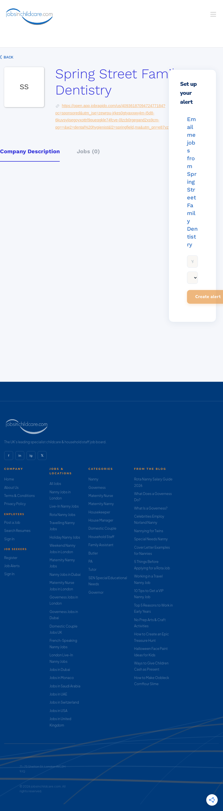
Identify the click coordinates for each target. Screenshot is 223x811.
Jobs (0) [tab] (88, 151)
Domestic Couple (102, 528)
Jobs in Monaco (61, 678)
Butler (93, 553)
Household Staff (101, 537)
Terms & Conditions (19, 496)
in (19, 455)
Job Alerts (12, 566)
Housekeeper (99, 512)
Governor (96, 592)
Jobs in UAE (58, 694)
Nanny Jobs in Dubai (64, 574)
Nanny (93, 479)
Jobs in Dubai (59, 670)
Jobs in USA (58, 711)
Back (8, 57)
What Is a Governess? (151, 508)
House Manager (100, 520)
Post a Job (12, 522)
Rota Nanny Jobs (62, 515)
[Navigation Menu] (213, 14)
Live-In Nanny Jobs (64, 506)
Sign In (9, 539)
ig (31, 455)
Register (10, 558)
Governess (97, 487)
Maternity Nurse (100, 496)
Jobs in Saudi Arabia (64, 686)
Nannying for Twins (148, 531)
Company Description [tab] (30, 151)
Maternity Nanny (101, 504)
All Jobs (55, 484)
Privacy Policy (15, 504)
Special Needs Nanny (151, 539)
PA (90, 561)
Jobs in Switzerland (64, 702)
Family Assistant (101, 545)
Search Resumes (17, 531)
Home (9, 479)
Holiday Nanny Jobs (64, 537)
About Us (11, 487)
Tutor (92, 569)
